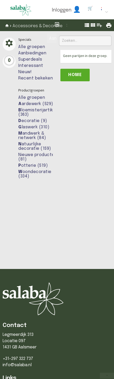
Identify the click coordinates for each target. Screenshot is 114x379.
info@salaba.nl (17, 365)
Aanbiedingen (32, 53)
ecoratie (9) (32, 121)
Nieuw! (25, 72)
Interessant (30, 66)
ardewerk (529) (35, 104)
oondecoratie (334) (35, 174)
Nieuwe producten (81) (37, 157)
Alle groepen (31, 47)
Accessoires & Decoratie (37, 26)
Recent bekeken (35, 78)
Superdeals (30, 59)
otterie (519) (33, 165)
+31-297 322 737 (18, 359)
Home (75, 75)
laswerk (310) (33, 127)
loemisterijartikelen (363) (40, 112)
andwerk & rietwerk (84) (32, 135)
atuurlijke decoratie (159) (34, 146)
